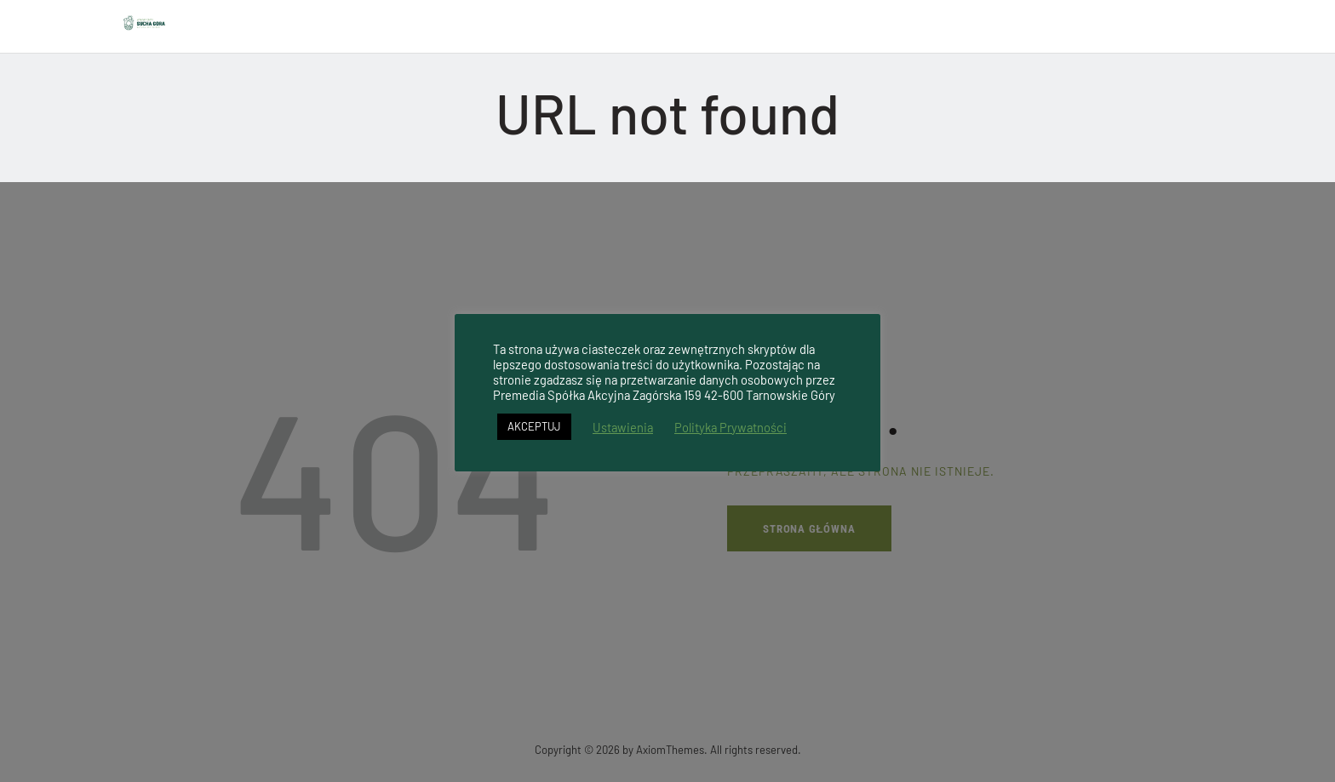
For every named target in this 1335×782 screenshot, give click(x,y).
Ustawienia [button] (623, 427)
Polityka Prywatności (730, 427)
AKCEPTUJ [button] (534, 426)
